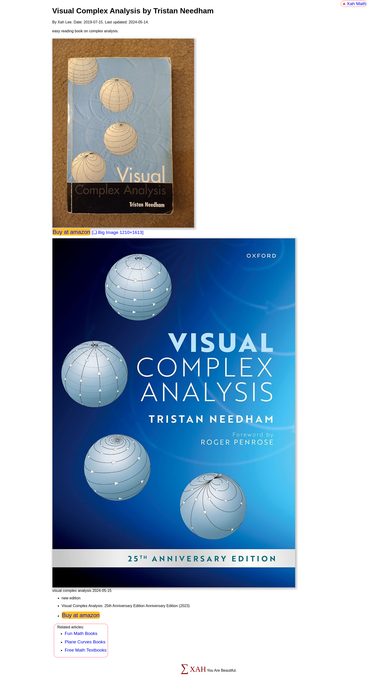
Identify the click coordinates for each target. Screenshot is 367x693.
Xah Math (356, 3)
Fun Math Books (81, 633)
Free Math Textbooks (85, 650)
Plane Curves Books (85, 641)
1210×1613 (131, 232)
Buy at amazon (71, 232)
